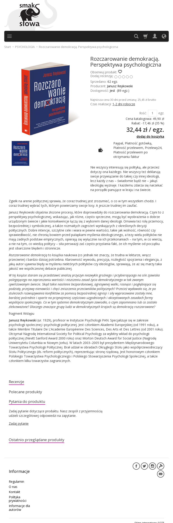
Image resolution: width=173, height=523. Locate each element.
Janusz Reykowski (120, 86)
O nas (13, 482)
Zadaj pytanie (19, 426)
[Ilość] (152, 113)
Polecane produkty (28, 393)
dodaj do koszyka (150, 136)
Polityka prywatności (17, 495)
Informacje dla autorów (19, 503)
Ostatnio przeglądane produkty (41, 443)
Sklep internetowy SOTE (149, 518)
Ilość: (143, 113)
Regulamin (16, 477)
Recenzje (18, 382)
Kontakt (14, 487)
